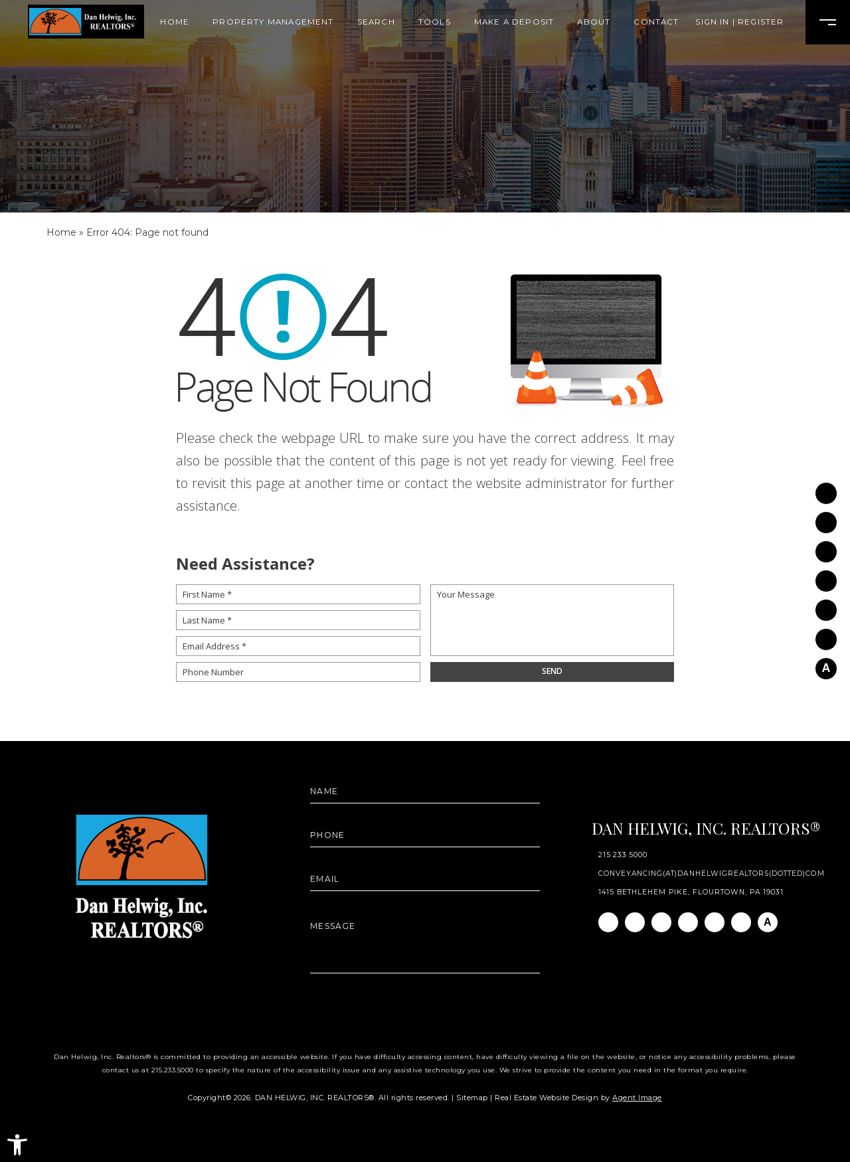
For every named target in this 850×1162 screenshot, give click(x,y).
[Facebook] (826, 487)
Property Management (272, 23)
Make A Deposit (514, 23)
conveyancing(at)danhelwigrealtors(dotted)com (711, 874)
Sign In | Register (739, 23)
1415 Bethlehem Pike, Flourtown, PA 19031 (691, 892)
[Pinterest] (826, 633)
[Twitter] (826, 575)
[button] (17, 1144)
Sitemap (472, 1097)
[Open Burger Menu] (828, 22)
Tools (434, 23)
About (593, 23)
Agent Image (637, 1097)
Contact (656, 23)
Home (174, 23)
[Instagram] (826, 517)
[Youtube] (826, 604)
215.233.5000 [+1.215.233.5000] (622, 855)
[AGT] (826, 663)
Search (376, 23)
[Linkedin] (826, 546)
